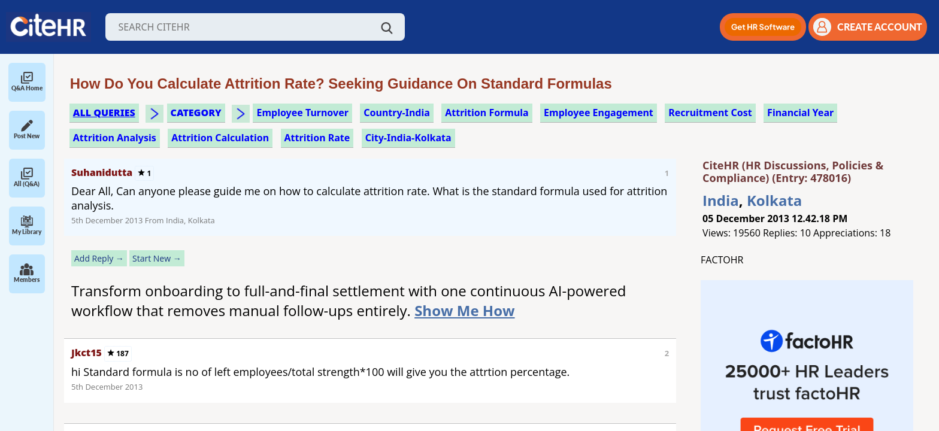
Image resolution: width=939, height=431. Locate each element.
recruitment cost (710, 112)
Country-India (397, 112)
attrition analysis (114, 137)
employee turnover (302, 112)
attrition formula (486, 112)
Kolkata (774, 200)
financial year (800, 112)
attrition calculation (220, 137)
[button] (763, 27)
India (720, 200)
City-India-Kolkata (408, 137)
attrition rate (317, 137)
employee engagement (598, 112)
